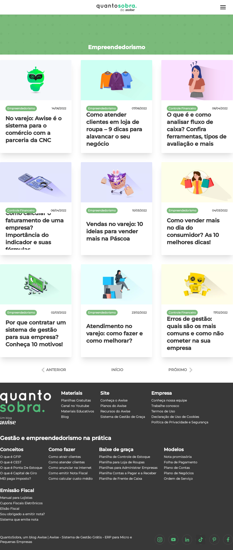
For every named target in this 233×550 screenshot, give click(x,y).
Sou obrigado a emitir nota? (22, 514)
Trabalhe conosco (165, 406)
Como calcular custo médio (70, 479)
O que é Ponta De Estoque (21, 468)
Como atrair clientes (64, 457)
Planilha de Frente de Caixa (120, 479)
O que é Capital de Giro (18, 473)
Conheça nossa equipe (169, 400)
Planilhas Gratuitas (76, 400)
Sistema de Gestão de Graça (122, 417)
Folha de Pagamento (180, 462)
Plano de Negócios (179, 473)
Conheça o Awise (113, 400)
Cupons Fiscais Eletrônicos (21, 503)
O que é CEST (10, 462)
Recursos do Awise (115, 411)
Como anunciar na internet (69, 468)
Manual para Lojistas (16, 498)
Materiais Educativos (77, 411)
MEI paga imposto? (15, 479)
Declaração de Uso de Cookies (175, 417)
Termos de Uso (163, 411)
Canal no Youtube (75, 406)
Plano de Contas (177, 468)
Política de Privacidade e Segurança (179, 422)
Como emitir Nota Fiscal (68, 473)
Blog (65, 417)
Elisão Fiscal (9, 509)
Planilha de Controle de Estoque (124, 457)
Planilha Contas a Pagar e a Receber (127, 473)
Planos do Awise (113, 406)
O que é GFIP (10, 457)
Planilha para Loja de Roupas (121, 462)
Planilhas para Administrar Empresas (128, 468)
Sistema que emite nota (19, 519)
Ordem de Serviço (178, 479)
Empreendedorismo (21, 108)
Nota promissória (178, 457)
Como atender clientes (66, 462)
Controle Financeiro (182, 108)
